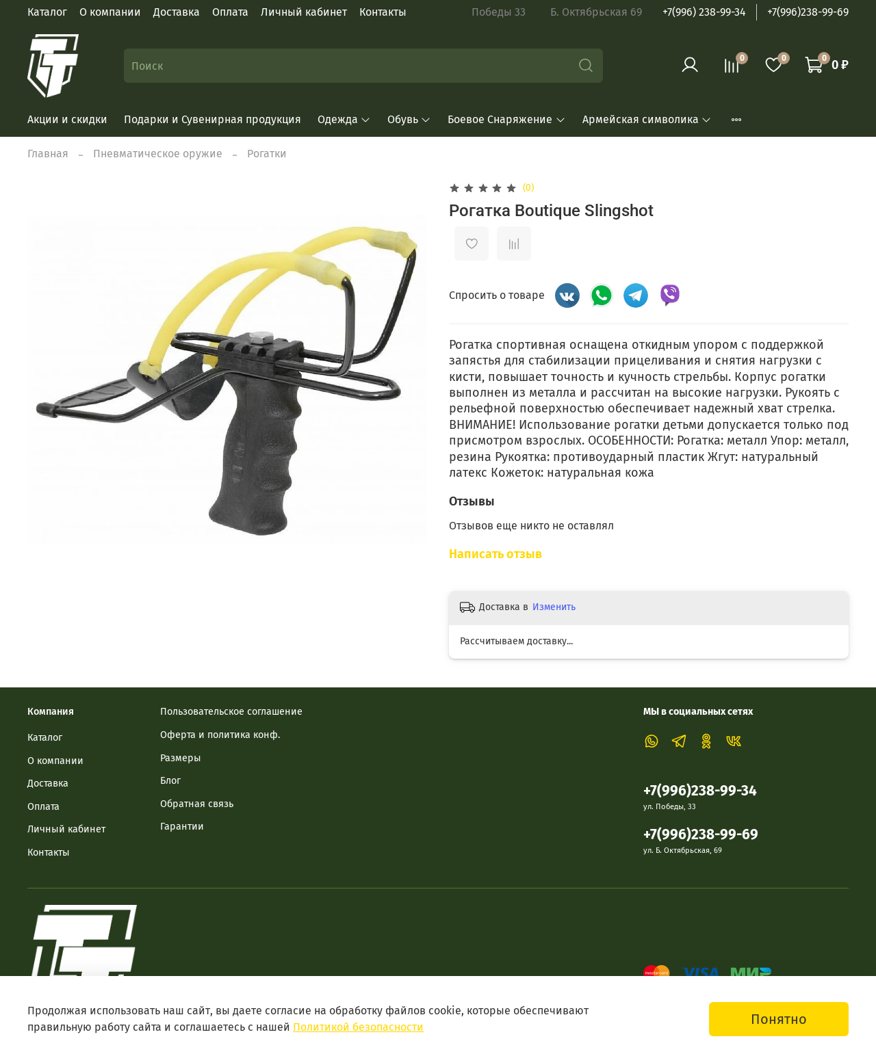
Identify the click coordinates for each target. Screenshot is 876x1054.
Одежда (344, 119)
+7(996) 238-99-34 (704, 11)
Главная (47, 153)
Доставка (176, 11)
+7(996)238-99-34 (700, 791)
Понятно (779, 1019)
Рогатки (267, 153)
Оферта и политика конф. (220, 735)
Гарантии (182, 826)
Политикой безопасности (358, 1026)
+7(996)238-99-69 (808, 11)
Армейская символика (647, 119)
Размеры (180, 758)
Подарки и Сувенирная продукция (212, 119)
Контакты (383, 11)
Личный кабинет (304, 11)
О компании (110, 11)
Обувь (409, 119)
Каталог (47, 11)
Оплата (230, 11)
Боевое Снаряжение (506, 119)
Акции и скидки (67, 119)
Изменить (554, 607)
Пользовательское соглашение (231, 711)
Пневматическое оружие (157, 153)
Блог (170, 781)
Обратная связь (196, 804)
